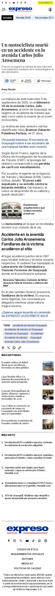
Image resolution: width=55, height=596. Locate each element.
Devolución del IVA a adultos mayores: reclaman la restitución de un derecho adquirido (28, 443)
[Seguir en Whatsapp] (43, 81)
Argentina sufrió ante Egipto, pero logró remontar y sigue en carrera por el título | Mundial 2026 (25, 470)
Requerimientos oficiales (27, 554)
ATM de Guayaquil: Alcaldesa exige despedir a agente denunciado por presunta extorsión (27, 497)
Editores (27, 559)
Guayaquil (36, 337)
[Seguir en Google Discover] (26, 81)
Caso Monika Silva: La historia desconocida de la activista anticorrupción (15, 379)
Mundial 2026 (23, 17)
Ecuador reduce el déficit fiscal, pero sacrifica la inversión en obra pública (15, 365)
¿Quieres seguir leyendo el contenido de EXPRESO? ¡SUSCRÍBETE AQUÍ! (25, 314)
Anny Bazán (8, 89)
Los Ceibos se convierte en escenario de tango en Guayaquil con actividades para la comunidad (15, 409)
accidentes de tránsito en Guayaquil (23, 329)
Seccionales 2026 (44, 17)
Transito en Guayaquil (16, 333)
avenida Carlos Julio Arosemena (22, 341)
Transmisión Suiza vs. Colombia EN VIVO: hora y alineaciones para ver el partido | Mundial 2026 (29, 484)
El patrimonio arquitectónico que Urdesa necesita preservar (34, 209)
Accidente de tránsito (16, 337)
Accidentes (37, 333)
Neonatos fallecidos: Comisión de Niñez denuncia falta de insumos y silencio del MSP (25, 282)
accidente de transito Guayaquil (29, 325)
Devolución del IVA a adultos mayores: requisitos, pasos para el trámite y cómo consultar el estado (29, 456)
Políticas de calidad (27, 568)
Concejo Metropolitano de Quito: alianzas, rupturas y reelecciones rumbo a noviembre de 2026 (15, 394)
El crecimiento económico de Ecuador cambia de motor (17, 422)
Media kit (27, 563)
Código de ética (27, 549)
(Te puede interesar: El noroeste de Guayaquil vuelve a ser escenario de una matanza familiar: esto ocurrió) (25, 143)
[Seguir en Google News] (10, 81)
